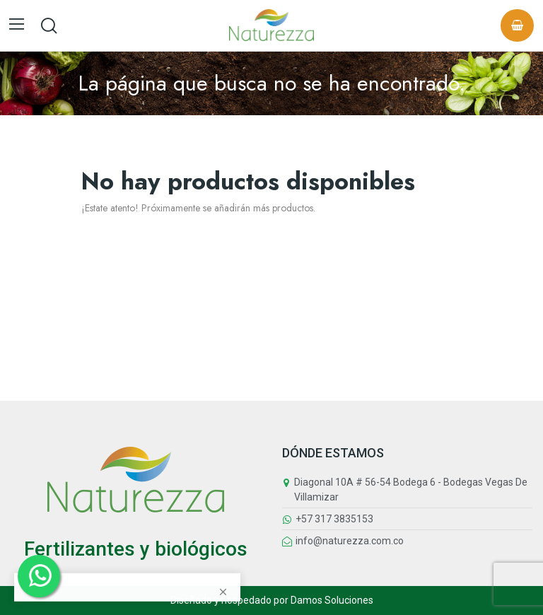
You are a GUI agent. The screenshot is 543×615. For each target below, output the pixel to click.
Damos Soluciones (332, 600)
